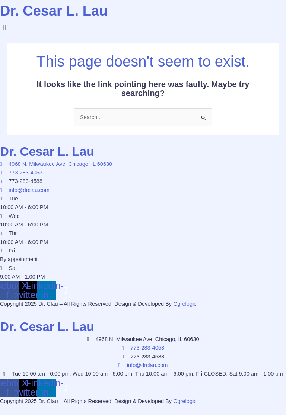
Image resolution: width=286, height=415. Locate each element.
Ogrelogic (184, 304)
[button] (143, 28)
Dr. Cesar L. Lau (57, 10)
